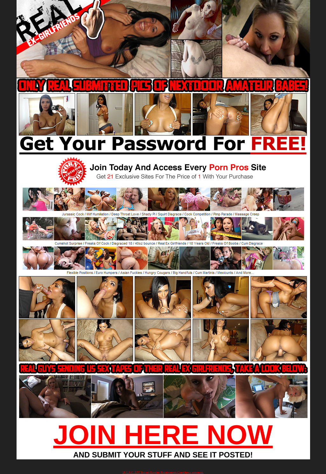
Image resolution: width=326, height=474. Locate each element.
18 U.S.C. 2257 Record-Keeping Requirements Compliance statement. (163, 472)
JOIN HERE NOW (163, 435)
